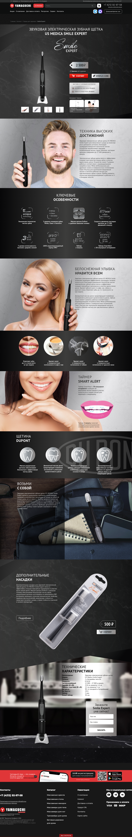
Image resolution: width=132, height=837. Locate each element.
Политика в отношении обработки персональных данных (13, 802)
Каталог (80, 799)
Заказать (101, 730)
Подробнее (25, 618)
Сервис (52, 11)
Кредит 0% (82, 807)
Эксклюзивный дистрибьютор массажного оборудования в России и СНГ (102, 1)
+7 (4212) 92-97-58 (11, 795)
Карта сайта (82, 816)
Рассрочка (45, 11)
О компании (20, 11)
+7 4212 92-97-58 (113, 5)
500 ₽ (108, 624)
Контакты (60, 11)
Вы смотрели (66, 836)
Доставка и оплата (33, 11)
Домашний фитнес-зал (113, 11)
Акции (12, 11)
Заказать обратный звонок (115, 7)
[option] (25, 109)
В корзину (108, 632)
